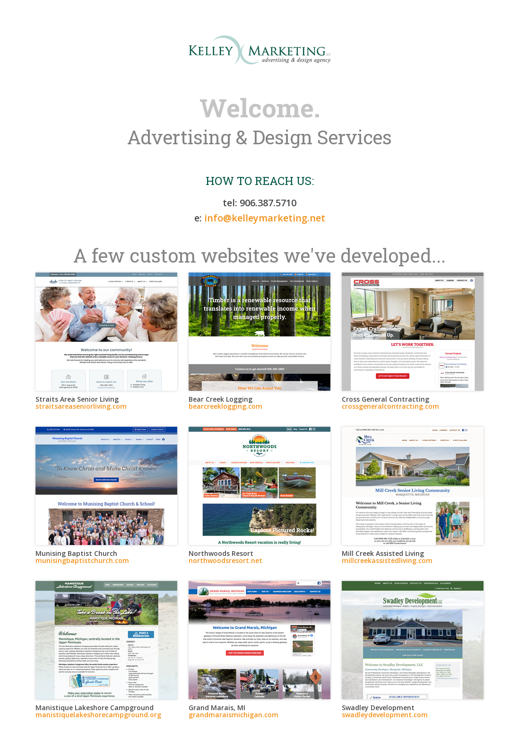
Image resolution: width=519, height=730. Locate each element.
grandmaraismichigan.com (233, 714)
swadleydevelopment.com (385, 714)
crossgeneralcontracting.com (390, 406)
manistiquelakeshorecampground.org (98, 714)
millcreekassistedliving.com (387, 560)
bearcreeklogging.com (225, 406)
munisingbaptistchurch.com (82, 560)
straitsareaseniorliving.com (81, 406)
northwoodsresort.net (225, 560)
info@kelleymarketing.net (264, 217)
